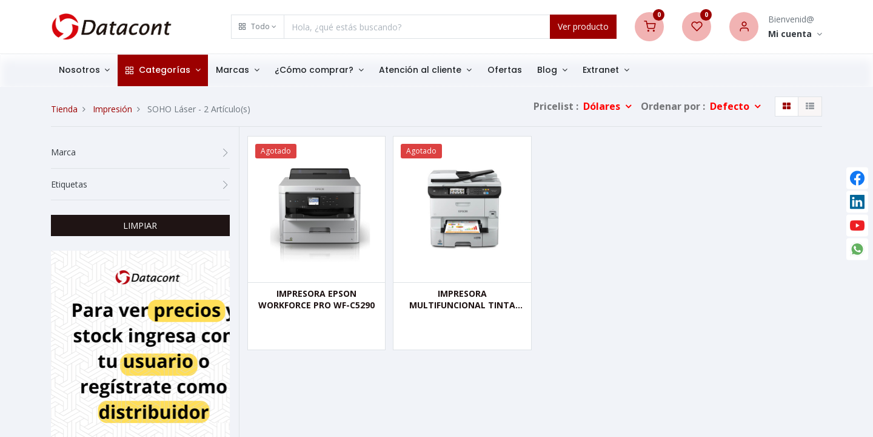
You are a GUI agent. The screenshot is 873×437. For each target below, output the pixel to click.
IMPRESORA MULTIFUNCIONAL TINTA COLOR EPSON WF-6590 (462, 299)
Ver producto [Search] (583, 26)
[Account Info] (795, 34)
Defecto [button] (731, 106)
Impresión (112, 109)
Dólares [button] (603, 106)
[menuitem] (505, 70)
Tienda (64, 109)
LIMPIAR (140, 225)
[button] (257, 27)
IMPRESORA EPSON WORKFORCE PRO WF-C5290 (316, 299)
